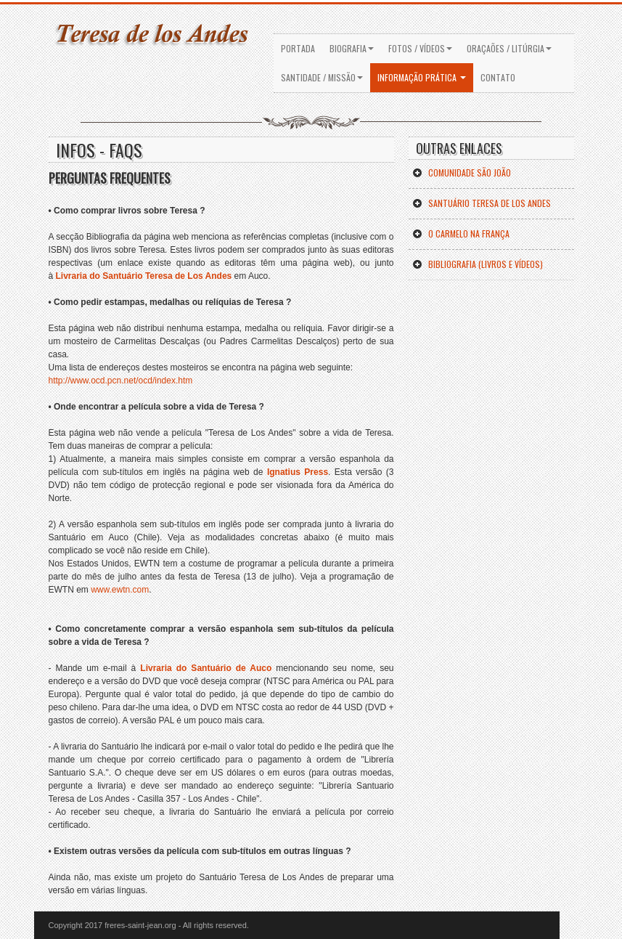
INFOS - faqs (99, 150)
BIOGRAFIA (352, 48)
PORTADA (298, 48)
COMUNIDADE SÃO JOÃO (461, 172)
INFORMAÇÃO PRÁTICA (421, 77)
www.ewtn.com (119, 590)
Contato (497, 77)
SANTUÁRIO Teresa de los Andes (481, 203)
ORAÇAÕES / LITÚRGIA (509, 48)
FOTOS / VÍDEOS (420, 48)
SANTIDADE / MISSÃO (322, 77)
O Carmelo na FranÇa (461, 233)
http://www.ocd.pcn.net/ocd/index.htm (121, 380)
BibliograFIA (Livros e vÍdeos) (477, 264)
